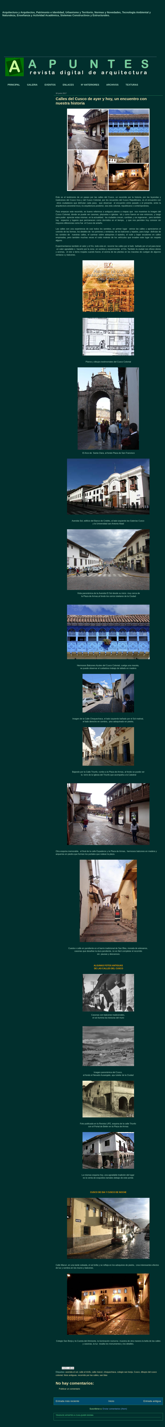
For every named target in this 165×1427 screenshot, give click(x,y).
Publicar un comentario (69, 1389)
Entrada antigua (152, 1401)
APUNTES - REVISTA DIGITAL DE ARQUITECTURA (32, 8)
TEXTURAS (132, 85)
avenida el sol (71, 1372)
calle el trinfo (85, 1372)
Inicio (111, 1401)
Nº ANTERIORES (90, 85)
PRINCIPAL (14, 85)
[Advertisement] (82, 37)
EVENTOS (50, 85)
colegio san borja (125, 1372)
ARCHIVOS (112, 85)
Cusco (137, 1372)
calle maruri (97, 1372)
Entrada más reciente (67, 1401)
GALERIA (32, 85)
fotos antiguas (70, 1375)
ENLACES (68, 85)
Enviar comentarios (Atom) (115, 1409)
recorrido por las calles (88, 1375)
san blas (104, 1375)
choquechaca (110, 1372)
